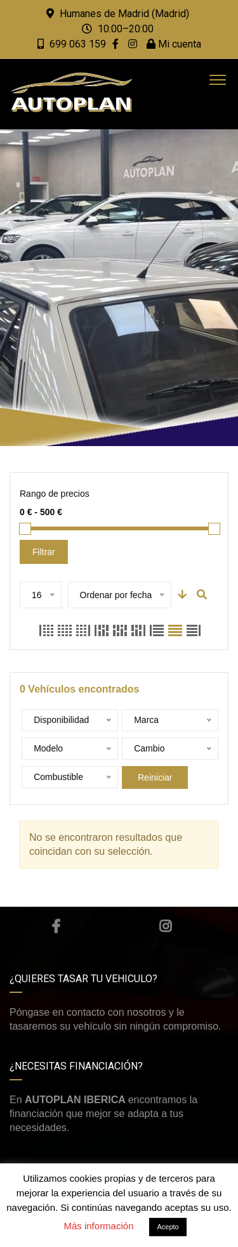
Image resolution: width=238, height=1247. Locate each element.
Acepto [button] (167, 1227)
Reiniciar (155, 777)
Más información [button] (98, 1225)
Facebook (55, 926)
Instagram (165, 926)
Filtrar (43, 552)
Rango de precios (54, 494)
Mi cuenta (174, 44)
